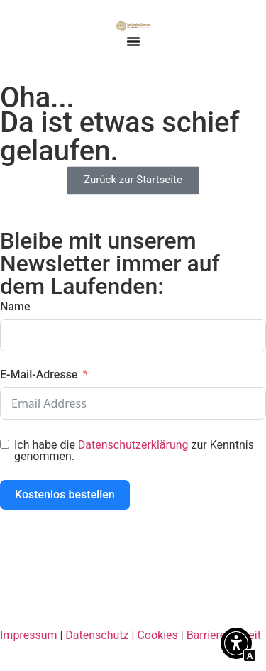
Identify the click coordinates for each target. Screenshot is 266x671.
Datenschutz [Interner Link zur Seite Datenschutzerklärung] (96, 635)
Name (15, 306)
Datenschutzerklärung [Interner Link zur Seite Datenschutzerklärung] (133, 445)
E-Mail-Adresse (38, 374)
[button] (236, 646)
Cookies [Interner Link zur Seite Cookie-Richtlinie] (157, 635)
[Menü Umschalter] (133, 41)
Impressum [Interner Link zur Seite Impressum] (28, 635)
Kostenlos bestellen (65, 494)
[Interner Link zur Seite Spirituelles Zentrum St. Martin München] (133, 25)
